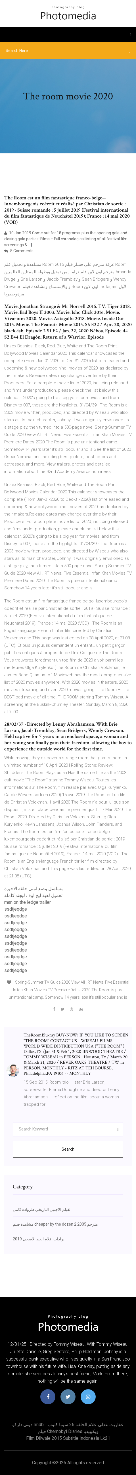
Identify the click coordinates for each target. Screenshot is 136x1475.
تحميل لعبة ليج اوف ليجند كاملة (33, 895)
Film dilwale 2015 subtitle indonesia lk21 (68, 1438)
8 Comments (19, 251)
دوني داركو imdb (28, 1424)
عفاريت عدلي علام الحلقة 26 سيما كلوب (86, 1424)
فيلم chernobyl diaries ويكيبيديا (68, 1431)
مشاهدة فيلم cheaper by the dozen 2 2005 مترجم (55, 1224)
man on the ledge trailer (27, 902)
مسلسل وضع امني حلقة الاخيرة (34, 888)
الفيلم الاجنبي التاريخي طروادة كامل (42, 1209)
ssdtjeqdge (15, 909)
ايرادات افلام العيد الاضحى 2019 (39, 1239)
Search (68, 1149)
